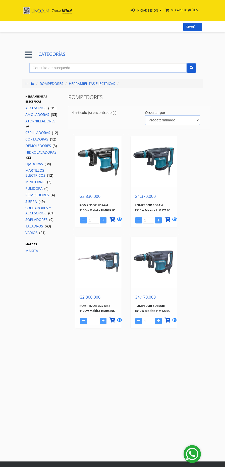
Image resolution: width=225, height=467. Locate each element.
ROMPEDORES (51, 83)
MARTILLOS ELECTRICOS (39, 173)
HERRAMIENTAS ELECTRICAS (92, 83)
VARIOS (35, 232)
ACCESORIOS (41, 108)
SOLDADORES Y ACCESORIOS (39, 210)
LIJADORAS (38, 163)
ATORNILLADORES (40, 123)
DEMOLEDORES (41, 145)
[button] (146, 10)
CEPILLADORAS (41, 132)
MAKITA (31, 250)
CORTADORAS (40, 139)
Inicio (29, 83)
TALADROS (38, 226)
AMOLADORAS (41, 114)
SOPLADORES (39, 219)
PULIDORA (36, 188)
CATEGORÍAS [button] (45, 54)
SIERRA (35, 201)
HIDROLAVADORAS (41, 155)
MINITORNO (38, 181)
